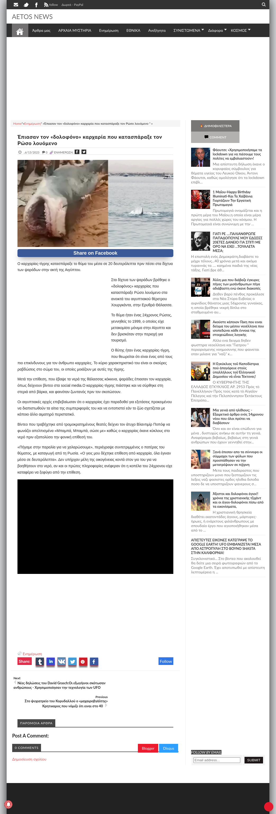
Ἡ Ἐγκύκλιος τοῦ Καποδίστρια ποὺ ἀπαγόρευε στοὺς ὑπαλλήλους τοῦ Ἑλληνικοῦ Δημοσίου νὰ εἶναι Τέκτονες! (236, 358)
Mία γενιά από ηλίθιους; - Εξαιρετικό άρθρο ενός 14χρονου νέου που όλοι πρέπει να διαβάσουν (238, 405)
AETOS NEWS (33, 16)
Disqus (168, 733)
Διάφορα (215, 30)
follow (50, 5)
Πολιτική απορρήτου (111, 809)
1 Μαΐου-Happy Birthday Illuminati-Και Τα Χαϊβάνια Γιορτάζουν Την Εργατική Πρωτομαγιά (232, 186)
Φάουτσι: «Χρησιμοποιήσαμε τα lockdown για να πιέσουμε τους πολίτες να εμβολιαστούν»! (237, 142)
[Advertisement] (138, 78)
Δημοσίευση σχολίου (29, 744)
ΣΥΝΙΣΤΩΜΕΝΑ (187, 30)
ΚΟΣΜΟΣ (239, 30)
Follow (166, 661)
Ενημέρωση (32, 653)
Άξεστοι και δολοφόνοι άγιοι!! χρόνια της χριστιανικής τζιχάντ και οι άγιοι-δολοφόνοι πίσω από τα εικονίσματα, (238, 488)
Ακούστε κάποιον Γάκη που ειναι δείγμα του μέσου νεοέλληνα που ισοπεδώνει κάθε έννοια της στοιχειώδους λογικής (238, 316)
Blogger (148, 733)
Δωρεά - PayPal (72, 5)
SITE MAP (87, 809)
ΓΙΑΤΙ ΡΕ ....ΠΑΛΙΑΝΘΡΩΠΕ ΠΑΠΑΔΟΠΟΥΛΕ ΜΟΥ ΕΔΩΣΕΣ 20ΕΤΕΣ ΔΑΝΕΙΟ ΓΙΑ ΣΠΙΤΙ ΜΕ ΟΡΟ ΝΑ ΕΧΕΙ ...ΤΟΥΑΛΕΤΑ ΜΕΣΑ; (238, 230)
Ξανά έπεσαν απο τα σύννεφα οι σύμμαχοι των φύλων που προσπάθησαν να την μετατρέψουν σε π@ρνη (238, 446)
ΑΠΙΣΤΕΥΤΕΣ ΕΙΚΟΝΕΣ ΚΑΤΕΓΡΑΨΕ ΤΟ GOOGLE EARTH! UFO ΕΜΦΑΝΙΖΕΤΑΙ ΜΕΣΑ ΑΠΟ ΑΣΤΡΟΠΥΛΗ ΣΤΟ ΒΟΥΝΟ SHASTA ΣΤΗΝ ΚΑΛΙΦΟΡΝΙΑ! (226, 535)
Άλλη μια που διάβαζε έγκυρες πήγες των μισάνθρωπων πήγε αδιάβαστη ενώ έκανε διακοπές (236, 272)
